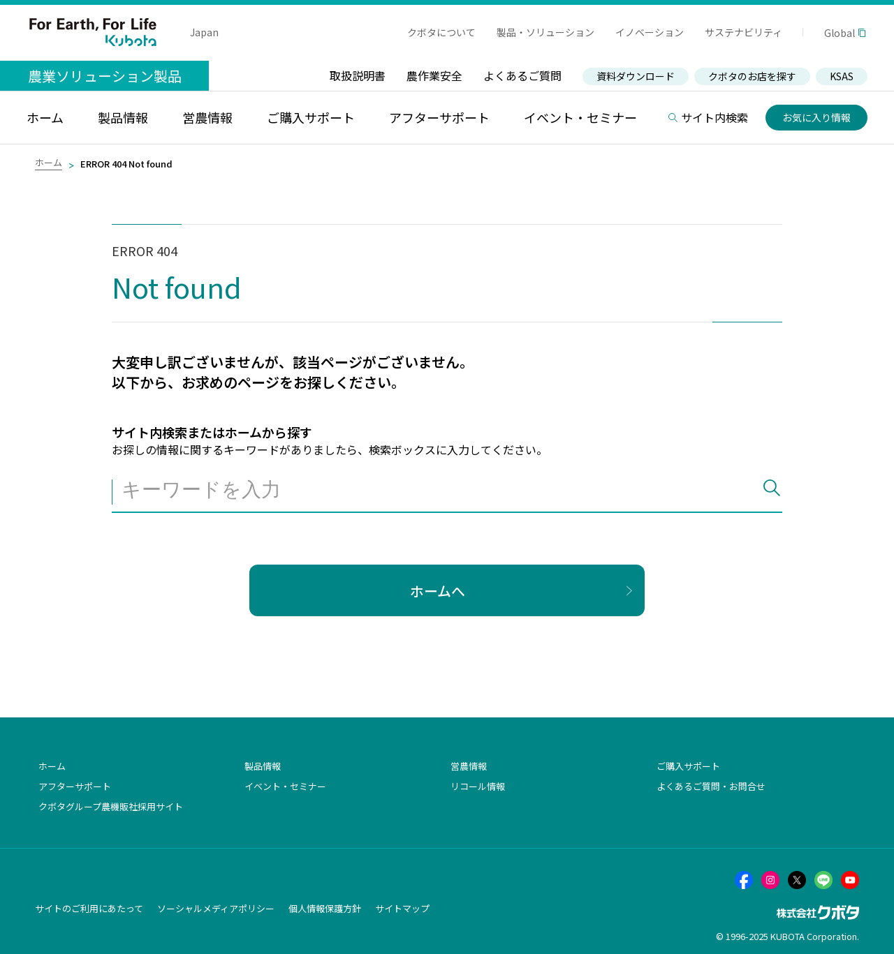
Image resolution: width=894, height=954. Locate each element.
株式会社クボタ (818, 912)
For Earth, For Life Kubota (93, 32)
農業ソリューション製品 (105, 76)
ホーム (48, 162)
